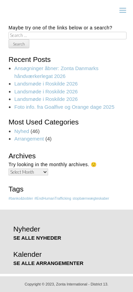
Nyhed (21, 131)
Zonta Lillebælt (33, 10)
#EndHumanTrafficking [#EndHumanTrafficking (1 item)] (52, 198)
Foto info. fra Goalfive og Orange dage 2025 (64, 107)
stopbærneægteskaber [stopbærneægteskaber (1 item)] (91, 198)
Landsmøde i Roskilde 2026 (46, 84)
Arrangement (29, 139)
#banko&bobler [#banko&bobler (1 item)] (21, 198)
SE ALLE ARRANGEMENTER (48, 263)
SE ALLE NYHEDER (37, 238)
